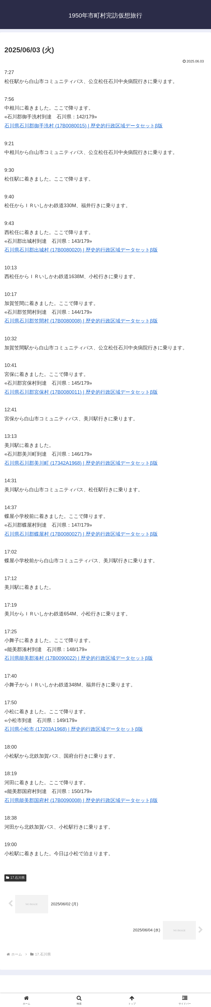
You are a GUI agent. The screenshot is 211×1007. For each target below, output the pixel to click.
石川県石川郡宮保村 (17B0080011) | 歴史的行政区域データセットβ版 (81, 392)
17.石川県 (15, 878)
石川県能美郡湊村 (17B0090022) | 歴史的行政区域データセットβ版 (78, 658)
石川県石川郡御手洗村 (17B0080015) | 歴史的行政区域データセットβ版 (83, 126)
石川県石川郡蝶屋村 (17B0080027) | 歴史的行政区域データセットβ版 (81, 534)
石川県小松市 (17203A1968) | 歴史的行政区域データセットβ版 (73, 729)
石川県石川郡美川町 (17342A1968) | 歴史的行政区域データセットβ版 (81, 463)
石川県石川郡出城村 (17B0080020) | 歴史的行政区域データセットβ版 (81, 250)
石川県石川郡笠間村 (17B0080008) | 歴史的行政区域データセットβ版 (81, 321)
